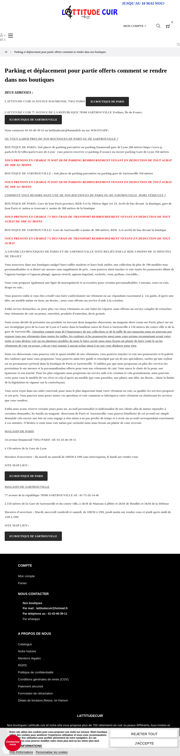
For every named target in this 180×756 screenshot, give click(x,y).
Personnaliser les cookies (52, 752)
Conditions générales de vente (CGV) (43, 679)
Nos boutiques (33, 603)
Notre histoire (27, 651)
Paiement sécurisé (30, 686)
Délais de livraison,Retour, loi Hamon (43, 700)
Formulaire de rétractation (35, 693)
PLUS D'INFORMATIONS (25, 746)
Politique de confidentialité (35, 672)
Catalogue (25, 644)
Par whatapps (31, 619)
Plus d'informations (21, 752)
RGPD (22, 665)
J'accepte (144, 743)
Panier (22, 583)
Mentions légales (29, 658)
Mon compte (26, 576)
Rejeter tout (144, 734)
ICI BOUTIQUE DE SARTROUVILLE (33, 119)
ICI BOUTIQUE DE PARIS (107, 101)
